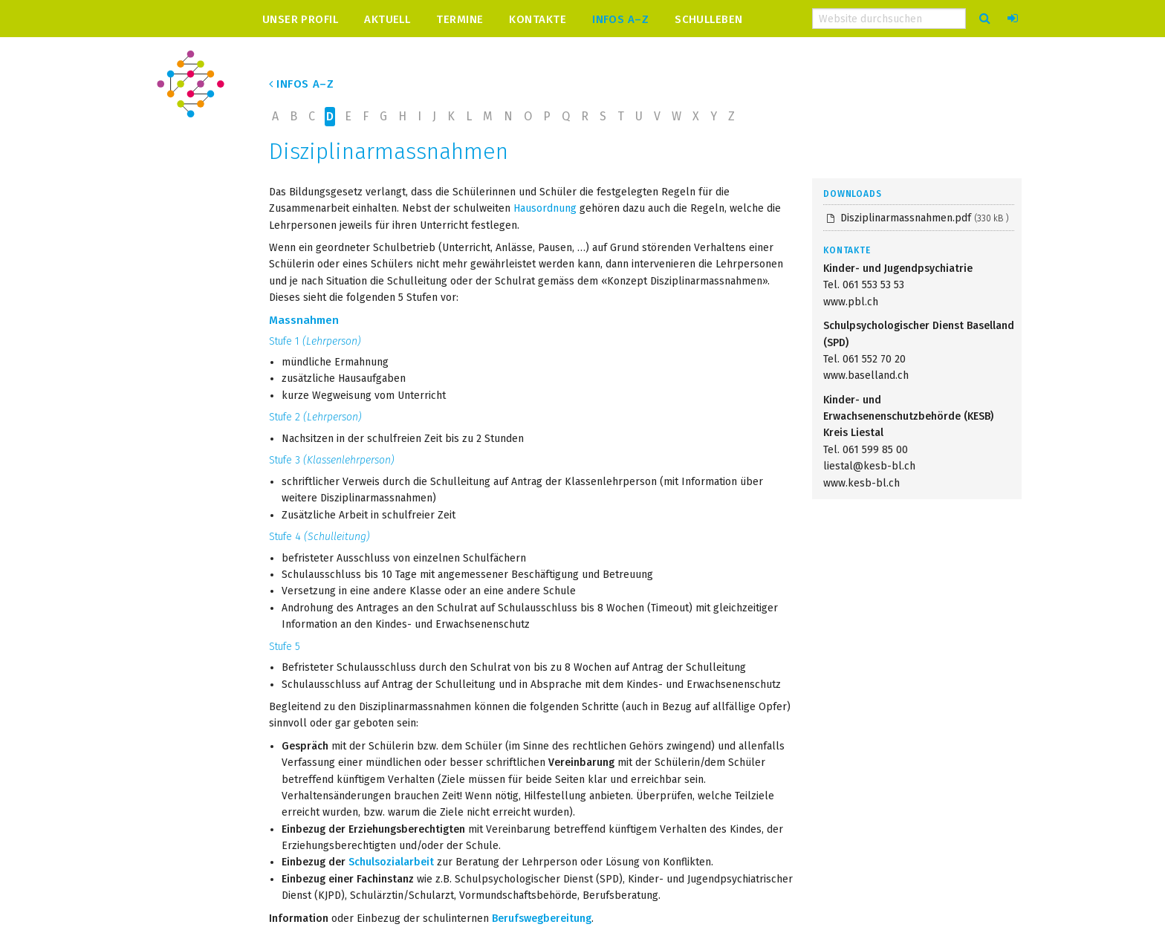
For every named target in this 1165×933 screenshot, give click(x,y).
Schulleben (709, 19)
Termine (459, 19)
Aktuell (387, 19)
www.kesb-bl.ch (861, 483)
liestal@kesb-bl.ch (869, 466)
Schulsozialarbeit (391, 862)
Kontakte (537, 19)
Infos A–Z (620, 19)
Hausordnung (545, 208)
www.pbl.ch (850, 302)
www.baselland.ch (866, 375)
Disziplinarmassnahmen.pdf (923, 218)
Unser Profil (300, 19)
